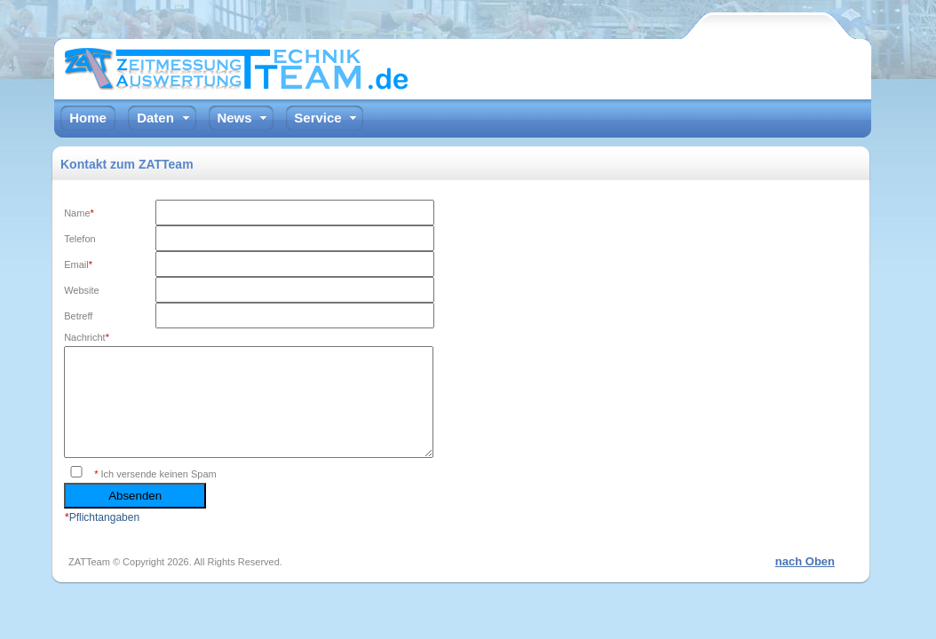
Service (317, 117)
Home (88, 117)
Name (79, 213)
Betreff (78, 316)
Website (81, 290)
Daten (155, 117)
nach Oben (805, 582)
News (234, 117)
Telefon (79, 238)
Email (78, 264)
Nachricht (86, 337)
